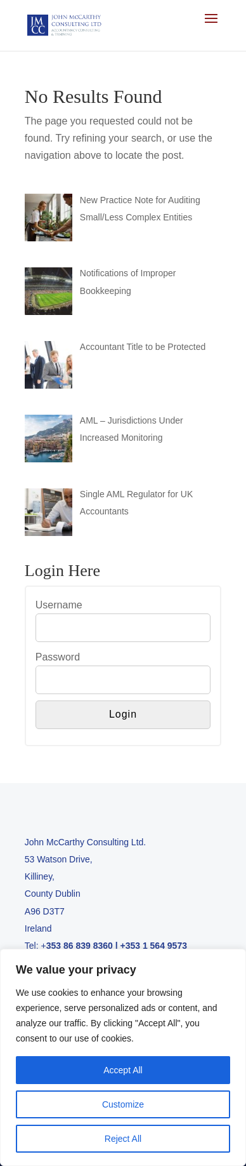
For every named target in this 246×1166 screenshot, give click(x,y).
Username (59, 605)
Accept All (122, 1070)
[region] (123, 1057)
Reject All (123, 1139)
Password (58, 657)
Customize (123, 1104)
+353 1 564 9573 (153, 946)
